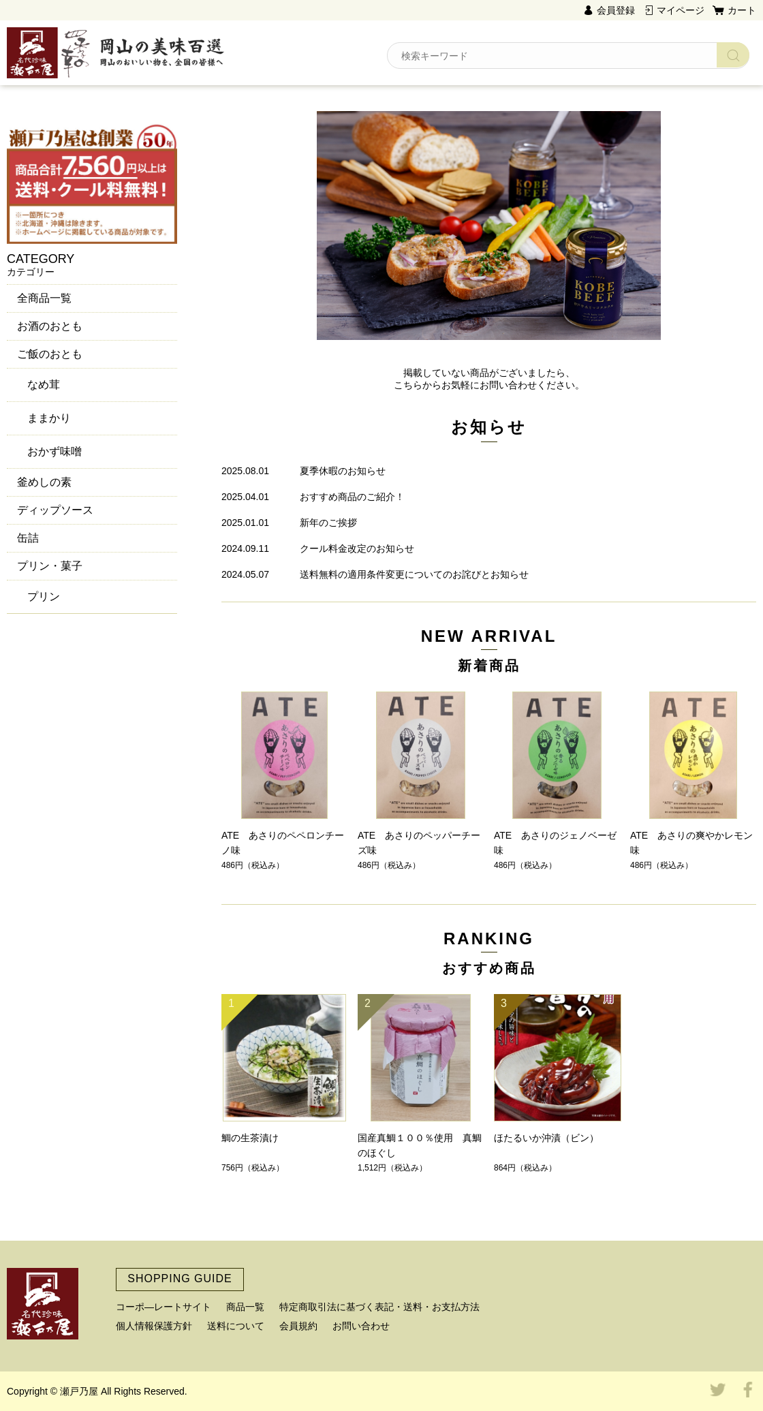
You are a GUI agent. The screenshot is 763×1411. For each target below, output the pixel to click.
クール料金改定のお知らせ (357, 548)
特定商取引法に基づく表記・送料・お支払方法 (379, 1306)
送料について (235, 1325)
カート (742, 10)
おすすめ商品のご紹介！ (352, 496)
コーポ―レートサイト (163, 1306)
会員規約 (298, 1325)
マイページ (680, 10)
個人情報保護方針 (154, 1325)
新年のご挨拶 (328, 522)
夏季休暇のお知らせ (343, 470)
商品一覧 (245, 1306)
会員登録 (616, 10)
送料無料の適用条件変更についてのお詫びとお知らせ (414, 574)
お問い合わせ (361, 1325)
